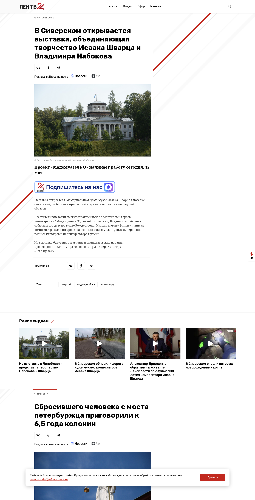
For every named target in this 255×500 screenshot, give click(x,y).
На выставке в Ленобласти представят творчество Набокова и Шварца (41, 367)
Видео (127, 6)
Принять (213, 477)
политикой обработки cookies (49, 479)
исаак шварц (107, 284)
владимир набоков (86, 284)
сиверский (66, 284)
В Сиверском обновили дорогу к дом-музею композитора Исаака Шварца (99, 367)
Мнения (155, 6)
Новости (111, 6)
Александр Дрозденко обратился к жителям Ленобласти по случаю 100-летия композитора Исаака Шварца (152, 371)
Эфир (141, 6)
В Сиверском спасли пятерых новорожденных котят (209, 365)
